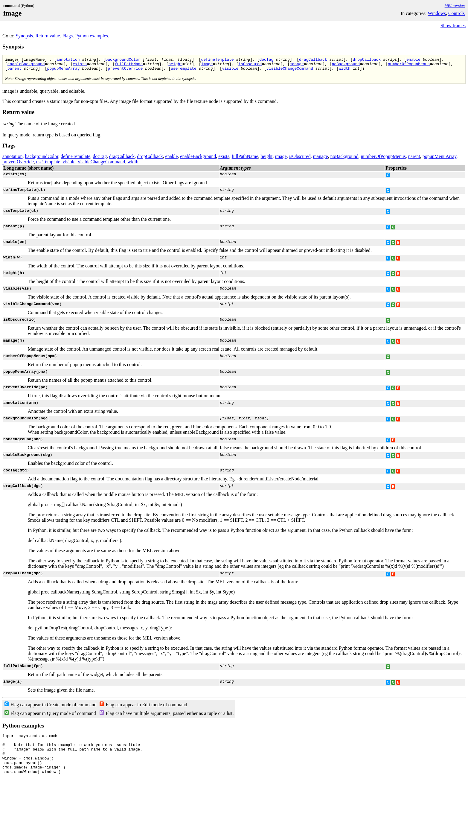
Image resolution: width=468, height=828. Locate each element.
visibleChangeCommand (289, 71)
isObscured (250, 65)
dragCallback (313, 60)
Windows (437, 13)
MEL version (455, 5)
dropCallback (367, 60)
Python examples (91, 35)
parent (14, 71)
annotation (68, 60)
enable (413, 60)
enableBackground (26, 65)
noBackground (346, 65)
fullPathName (129, 65)
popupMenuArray (63, 71)
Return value (47, 35)
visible (230, 71)
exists (80, 65)
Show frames (453, 25)
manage (297, 65)
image (207, 65)
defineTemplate (217, 60)
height (175, 65)
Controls (456, 13)
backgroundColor (122, 60)
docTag (266, 60)
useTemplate (183, 71)
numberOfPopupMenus (409, 65)
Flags (67, 35)
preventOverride (125, 71)
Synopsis (24, 35)
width (344, 71)
